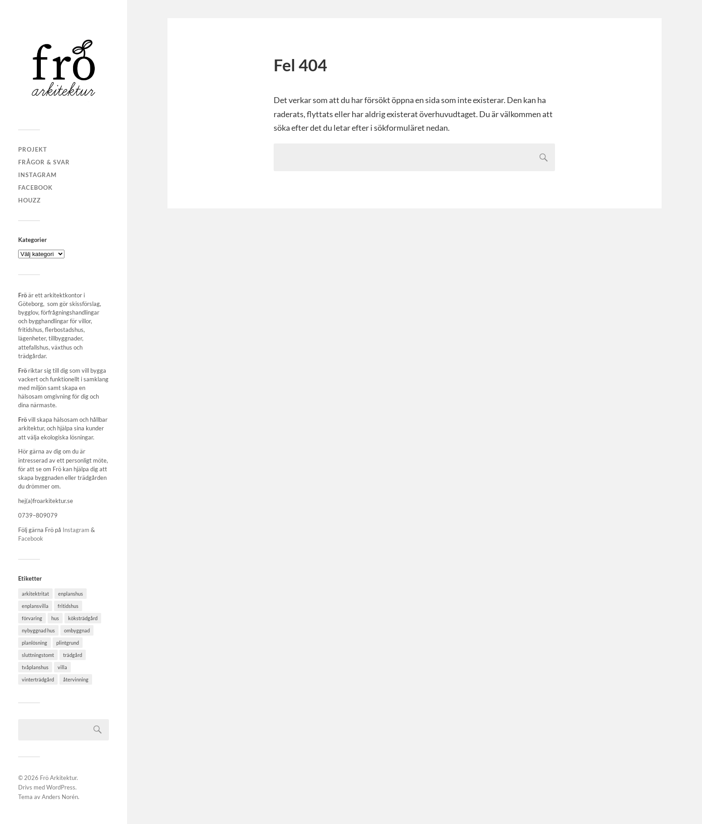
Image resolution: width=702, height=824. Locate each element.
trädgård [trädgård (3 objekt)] (72, 655)
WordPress (60, 787)
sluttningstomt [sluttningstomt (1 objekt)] (38, 655)
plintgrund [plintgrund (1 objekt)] (67, 643)
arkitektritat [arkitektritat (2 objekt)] (35, 594)
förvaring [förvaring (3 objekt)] (32, 618)
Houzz (29, 200)
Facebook (35, 187)
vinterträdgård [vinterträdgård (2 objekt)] (38, 679)
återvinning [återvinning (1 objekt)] (75, 679)
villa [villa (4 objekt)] (62, 667)
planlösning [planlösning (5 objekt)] (34, 643)
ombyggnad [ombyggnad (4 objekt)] (77, 630)
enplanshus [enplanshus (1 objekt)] (70, 594)
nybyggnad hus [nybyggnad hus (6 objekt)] (38, 630)
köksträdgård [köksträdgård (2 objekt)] (83, 618)
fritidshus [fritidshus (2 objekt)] (68, 606)
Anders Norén (60, 796)
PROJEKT (32, 149)
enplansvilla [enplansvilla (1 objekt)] (35, 606)
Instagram (37, 174)
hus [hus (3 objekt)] (55, 618)
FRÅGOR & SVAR (44, 162)
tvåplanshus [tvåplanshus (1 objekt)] (35, 667)
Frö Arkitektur (58, 777)
